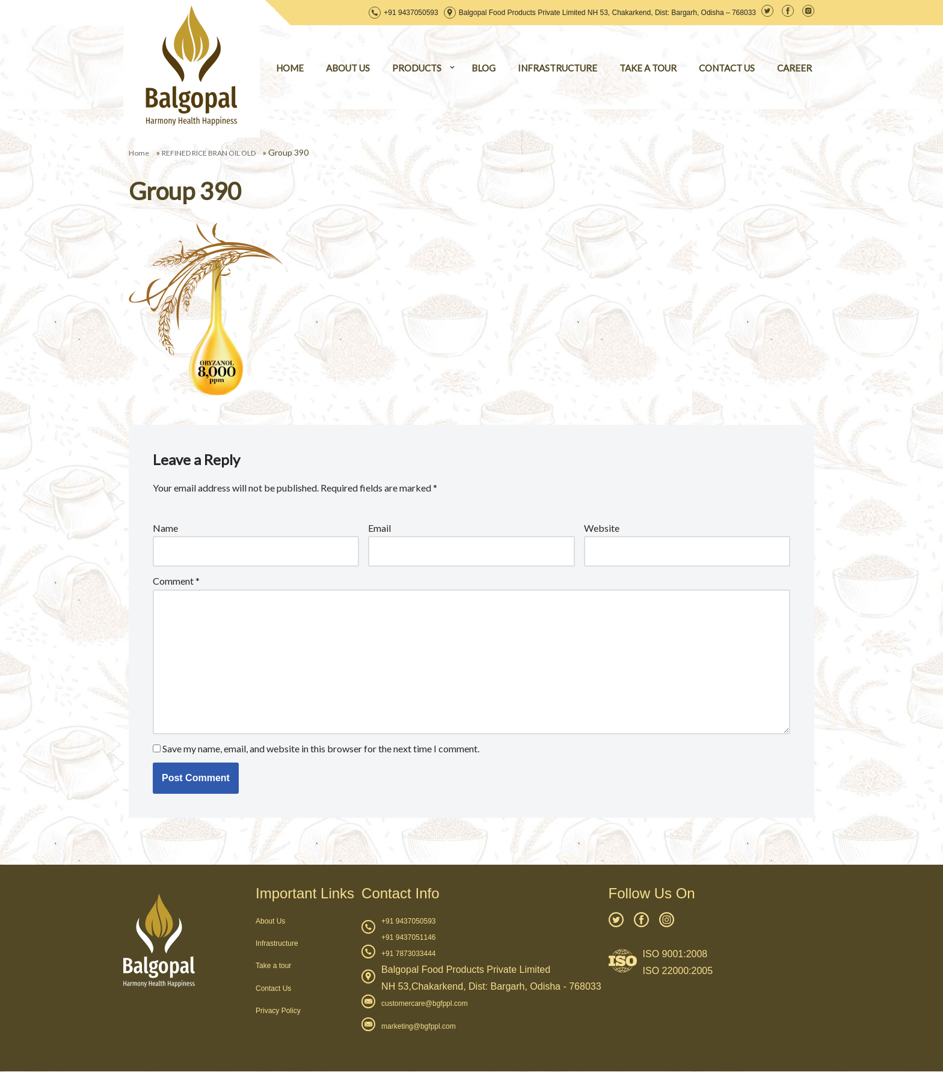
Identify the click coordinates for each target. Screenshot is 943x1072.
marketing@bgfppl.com (418, 1027)
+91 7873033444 (408, 954)
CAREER (794, 67)
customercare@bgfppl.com (424, 1004)
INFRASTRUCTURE (557, 67)
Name (165, 528)
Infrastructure (277, 944)
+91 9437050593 (411, 12)
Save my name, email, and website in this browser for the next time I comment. (320, 748)
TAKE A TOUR (648, 67)
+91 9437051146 (408, 938)
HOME (290, 67)
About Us (270, 922)
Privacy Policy (278, 1011)
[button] (452, 67)
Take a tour (273, 966)
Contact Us (273, 988)
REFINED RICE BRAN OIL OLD (209, 152)
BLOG (484, 67)
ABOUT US (348, 67)
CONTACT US (727, 67)
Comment (176, 581)
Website (601, 528)
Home (139, 152)
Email (379, 528)
